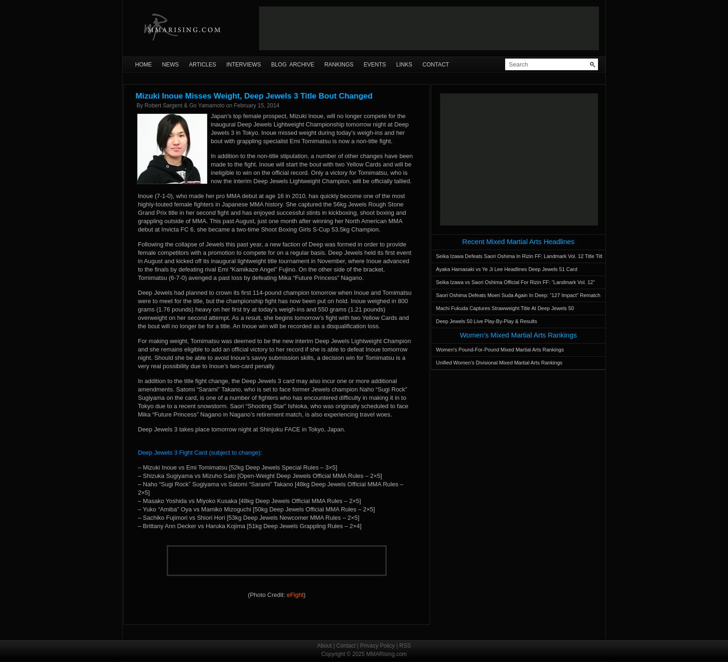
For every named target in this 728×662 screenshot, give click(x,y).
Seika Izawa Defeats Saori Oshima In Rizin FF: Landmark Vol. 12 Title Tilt (519, 256)
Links (404, 64)
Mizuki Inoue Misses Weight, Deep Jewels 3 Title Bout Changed (254, 96)
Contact (435, 64)
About (324, 645)
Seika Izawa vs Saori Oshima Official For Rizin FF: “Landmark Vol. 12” (515, 282)
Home (143, 64)
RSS (405, 645)
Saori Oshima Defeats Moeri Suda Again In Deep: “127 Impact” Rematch (518, 295)
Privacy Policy (377, 645)
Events (375, 64)
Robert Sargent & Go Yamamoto (184, 105)
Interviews (243, 64)
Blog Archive (292, 64)
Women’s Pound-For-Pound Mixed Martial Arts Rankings (500, 349)
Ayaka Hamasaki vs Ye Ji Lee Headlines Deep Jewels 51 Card (506, 269)
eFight (295, 594)
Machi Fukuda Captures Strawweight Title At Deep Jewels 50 (505, 308)
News (170, 64)
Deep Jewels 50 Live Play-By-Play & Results (486, 321)
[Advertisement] (429, 28)
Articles (202, 64)
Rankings (339, 64)
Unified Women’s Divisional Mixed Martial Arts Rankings (499, 362)
